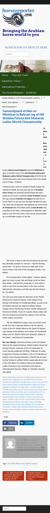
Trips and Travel (20, 75)
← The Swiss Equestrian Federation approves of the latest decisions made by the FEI (13, 476)
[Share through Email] (9, 428)
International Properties (14, 87)
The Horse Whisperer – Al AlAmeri (19, 92)
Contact (29, 102)
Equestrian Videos (11, 81)
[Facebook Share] (10, 422)
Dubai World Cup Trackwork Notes (21, 98)
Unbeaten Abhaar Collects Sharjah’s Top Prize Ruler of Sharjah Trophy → (35, 476)
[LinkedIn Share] (27, 422)
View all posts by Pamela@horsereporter (31, 449)
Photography (9, 107)
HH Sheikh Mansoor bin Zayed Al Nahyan (22, 464)
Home (5, 75)
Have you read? (10, 102)
